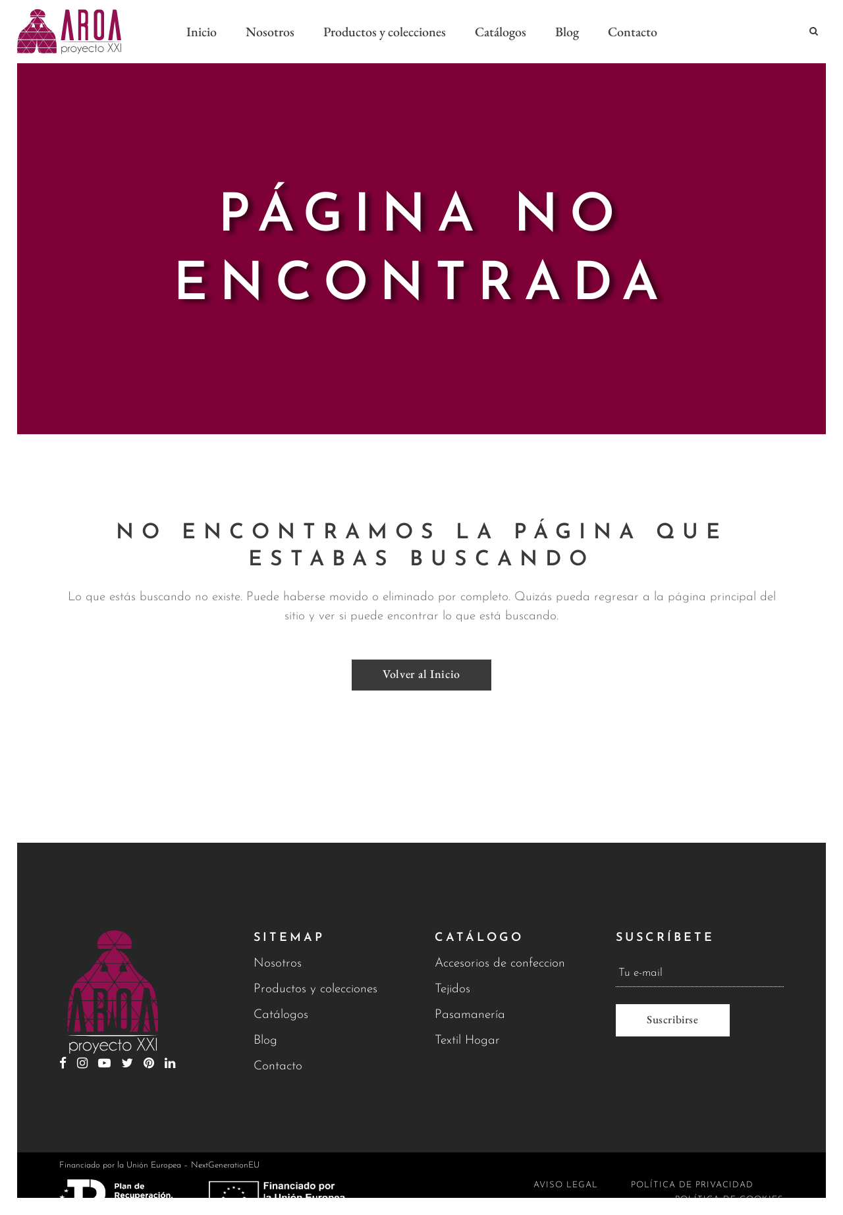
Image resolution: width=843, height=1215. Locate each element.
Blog (265, 1040)
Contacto (278, 1066)
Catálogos (281, 1015)
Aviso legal (565, 1185)
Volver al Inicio (421, 667)
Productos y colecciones (315, 989)
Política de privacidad (692, 1185)
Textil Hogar (467, 1040)
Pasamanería (470, 1015)
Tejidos (452, 989)
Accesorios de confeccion (500, 963)
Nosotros (278, 963)
